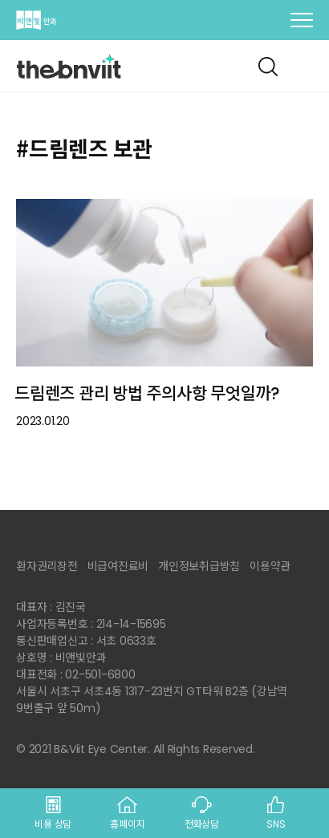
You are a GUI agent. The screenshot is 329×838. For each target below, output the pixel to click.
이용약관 (270, 566)
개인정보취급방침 (199, 566)
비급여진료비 (118, 566)
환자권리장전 (47, 566)
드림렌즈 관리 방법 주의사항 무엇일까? (147, 393)
